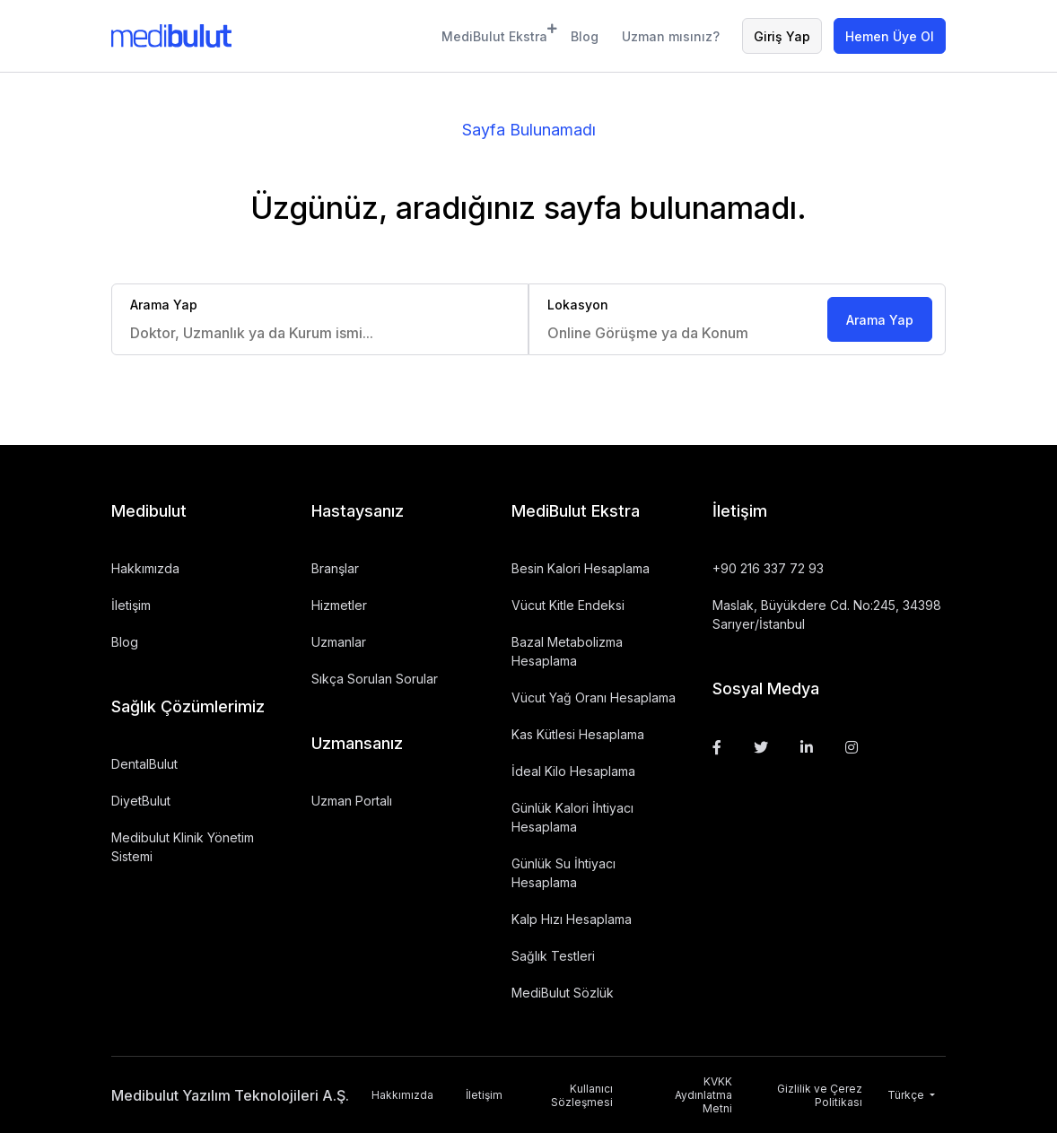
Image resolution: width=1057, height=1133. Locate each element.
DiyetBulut (140, 800)
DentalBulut (144, 763)
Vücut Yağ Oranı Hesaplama (593, 697)
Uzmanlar (338, 641)
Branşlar (335, 568)
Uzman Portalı (351, 800)
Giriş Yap (782, 36)
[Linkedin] (806, 747)
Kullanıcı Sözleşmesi (582, 1095)
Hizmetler (339, 605)
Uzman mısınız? (671, 36)
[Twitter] (761, 747)
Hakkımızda (145, 568)
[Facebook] (716, 747)
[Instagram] (851, 747)
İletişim (131, 605)
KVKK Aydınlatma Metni (703, 1095)
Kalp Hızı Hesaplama (571, 919)
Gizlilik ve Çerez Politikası (819, 1095)
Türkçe (907, 1095)
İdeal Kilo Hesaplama (573, 771)
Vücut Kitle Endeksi (568, 605)
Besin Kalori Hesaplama (580, 568)
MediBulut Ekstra (494, 33)
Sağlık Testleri (553, 955)
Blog (584, 36)
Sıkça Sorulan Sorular (374, 678)
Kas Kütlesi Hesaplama (577, 734)
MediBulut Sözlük (562, 992)
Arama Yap (879, 319)
